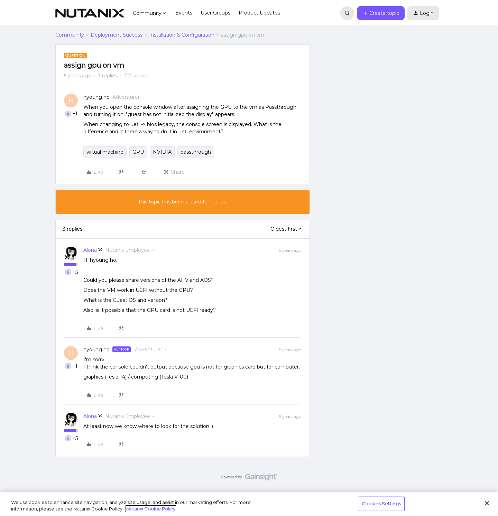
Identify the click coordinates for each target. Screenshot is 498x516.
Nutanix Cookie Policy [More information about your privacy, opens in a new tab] (150, 509)
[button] (381, 13)
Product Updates (259, 13)
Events (183, 13)
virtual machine (104, 152)
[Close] (487, 503)
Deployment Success (116, 35)
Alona (90, 250)
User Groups (215, 13)
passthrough (196, 152)
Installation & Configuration (181, 35)
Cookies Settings (381, 503)
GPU (138, 152)
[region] (249, 504)
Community (69, 35)
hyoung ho (96, 97)
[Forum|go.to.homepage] (89, 13)
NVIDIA (162, 152)
